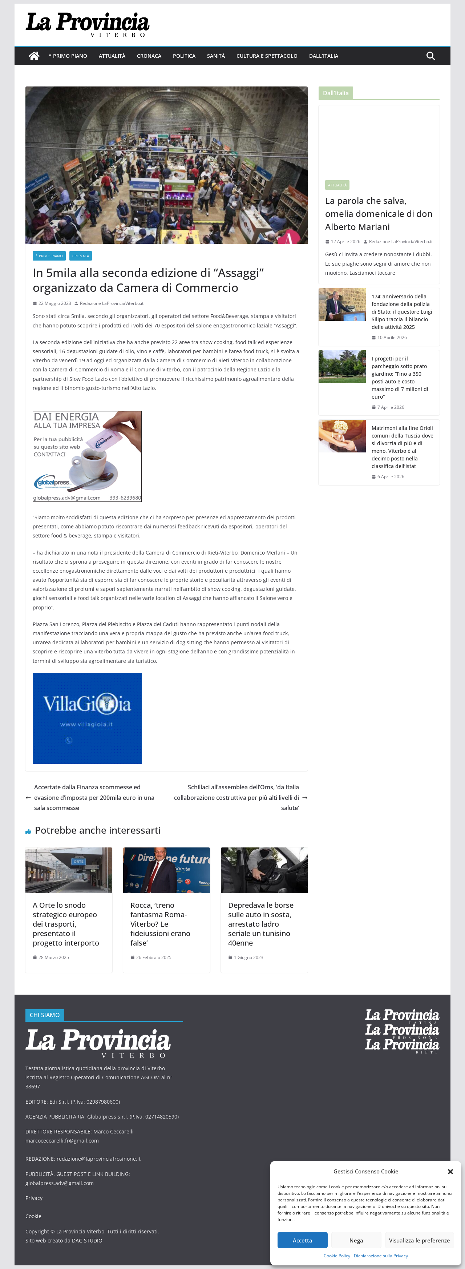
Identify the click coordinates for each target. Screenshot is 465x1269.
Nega (356, 1240)
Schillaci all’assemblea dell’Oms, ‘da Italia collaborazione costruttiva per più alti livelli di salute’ (241, 797)
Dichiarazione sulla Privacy (381, 1256)
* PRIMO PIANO (68, 55)
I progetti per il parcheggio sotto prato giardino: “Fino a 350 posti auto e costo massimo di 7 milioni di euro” (400, 377)
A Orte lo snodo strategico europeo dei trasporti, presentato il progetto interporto (66, 924)
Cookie (33, 1216)
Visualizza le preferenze (419, 1240)
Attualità (112, 55)
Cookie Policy (337, 1256)
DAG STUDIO (87, 1240)
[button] (450, 1171)
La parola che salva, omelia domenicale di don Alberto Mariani (379, 213)
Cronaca (149, 55)
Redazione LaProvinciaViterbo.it (111, 303)
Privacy (34, 1198)
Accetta (302, 1240)
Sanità (216, 55)
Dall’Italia (323, 55)
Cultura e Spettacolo (267, 55)
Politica (184, 55)
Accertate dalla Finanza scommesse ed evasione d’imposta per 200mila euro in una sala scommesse (89, 797)
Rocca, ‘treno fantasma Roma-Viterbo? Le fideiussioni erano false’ (160, 924)
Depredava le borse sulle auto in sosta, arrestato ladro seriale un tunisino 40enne (261, 924)
